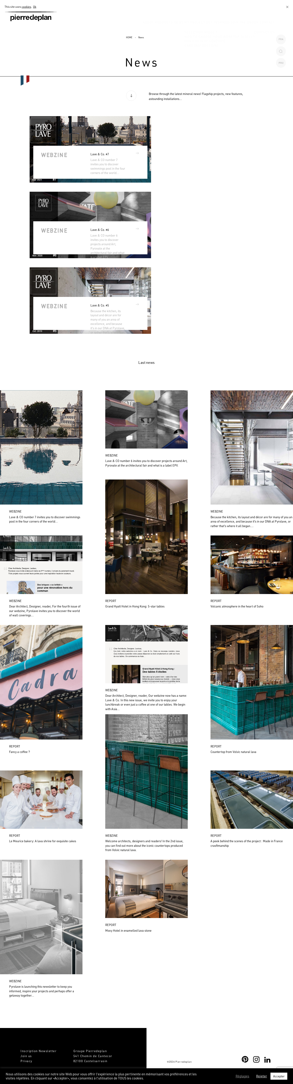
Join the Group (238, 30)
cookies (26, 6)
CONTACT (265, 30)
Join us (26, 1056)
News (158, 30)
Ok (34, 6)
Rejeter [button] (261, 1076)
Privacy (26, 1061)
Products (139, 30)
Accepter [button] (279, 1076)
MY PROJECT (179, 30)
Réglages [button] (242, 1076)
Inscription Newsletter (39, 1051)
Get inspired (206, 30)
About (118, 30)
